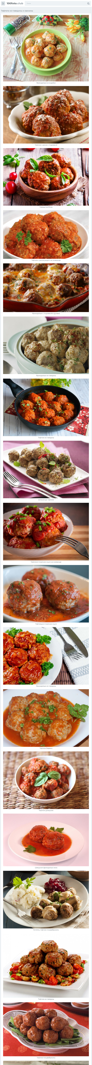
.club (15, 3)
